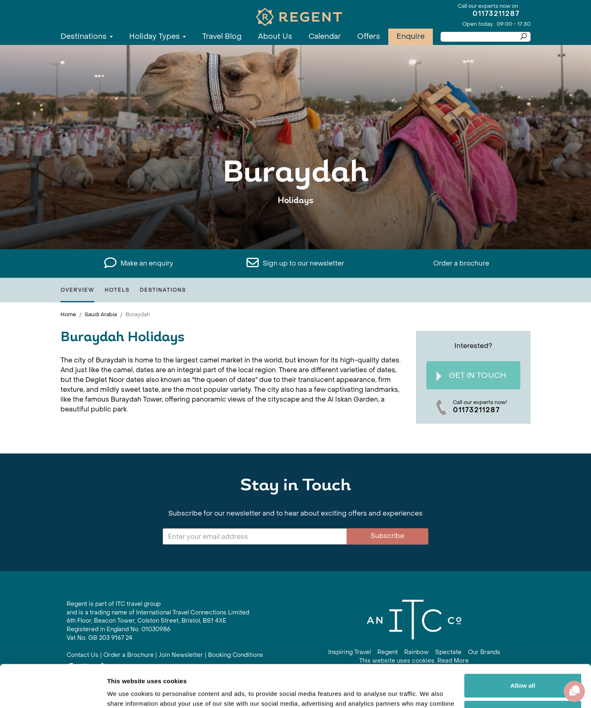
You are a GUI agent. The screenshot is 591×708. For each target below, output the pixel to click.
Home (68, 314)
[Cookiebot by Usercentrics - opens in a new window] (53, 692)
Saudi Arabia (101, 314)
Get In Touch (471, 375)
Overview (77, 290)
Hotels (117, 290)
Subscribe (387, 536)
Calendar (325, 36)
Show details (126, 691)
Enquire (410, 36)
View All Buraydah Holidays (295, 226)
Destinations (86, 36)
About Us (275, 36)
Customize (523, 668)
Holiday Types (157, 36)
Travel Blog (222, 36)
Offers (368, 36)
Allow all (522, 641)
